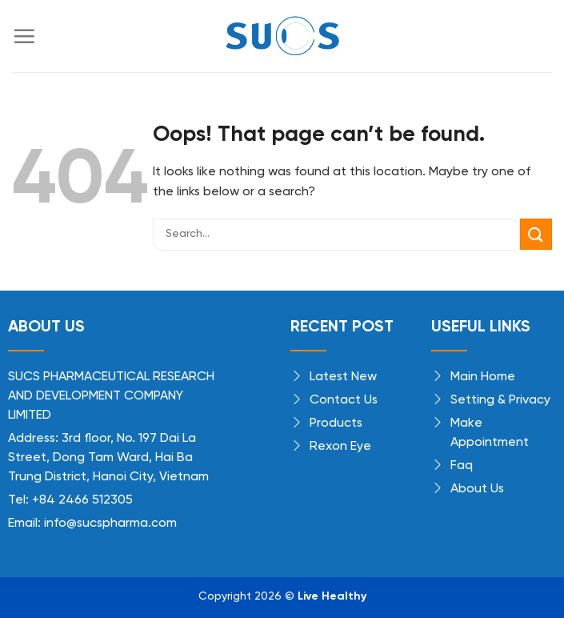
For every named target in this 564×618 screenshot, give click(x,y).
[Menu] (24, 36)
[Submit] (536, 234)
